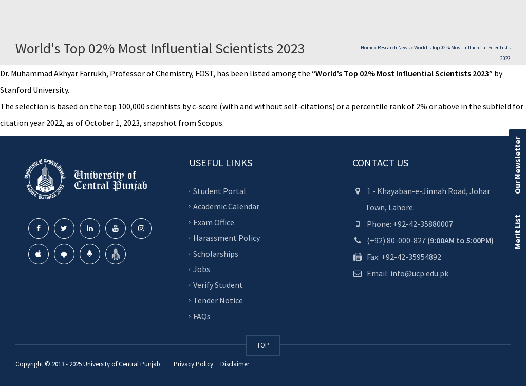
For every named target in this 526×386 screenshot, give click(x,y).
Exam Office (213, 222)
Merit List (517, 232)
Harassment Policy (226, 238)
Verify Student (218, 284)
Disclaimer (234, 364)
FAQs (202, 316)
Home (367, 47)
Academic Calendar (226, 206)
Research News (394, 47)
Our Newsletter (517, 165)
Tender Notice (218, 300)
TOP (263, 345)
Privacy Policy (193, 364)
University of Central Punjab (121, 364)
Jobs (201, 269)
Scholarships (215, 253)
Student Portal (219, 190)
